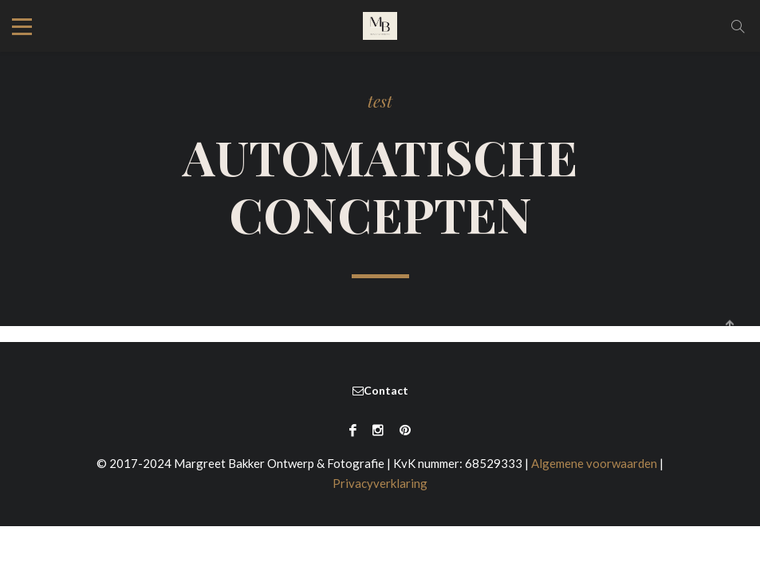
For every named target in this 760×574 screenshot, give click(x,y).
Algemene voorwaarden (594, 470)
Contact (380, 397)
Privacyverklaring (380, 490)
